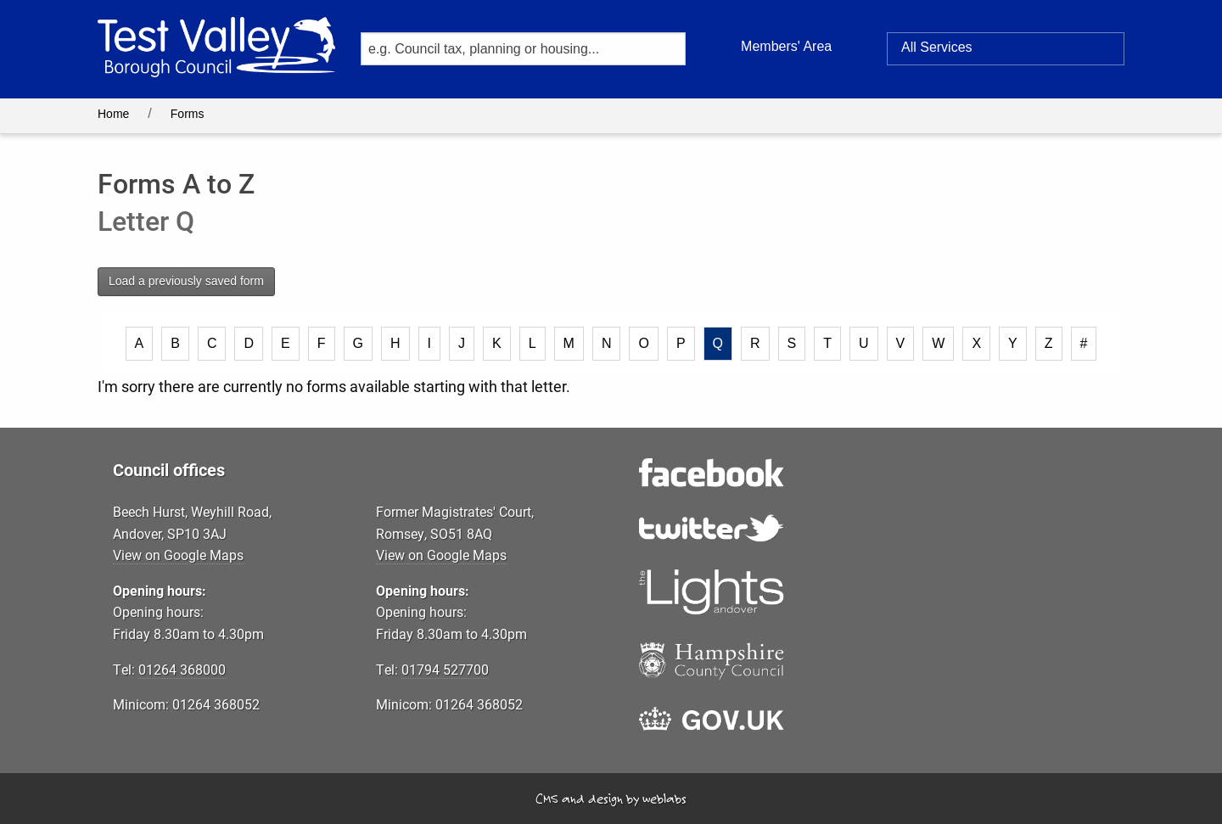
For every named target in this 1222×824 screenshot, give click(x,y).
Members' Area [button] (786, 46)
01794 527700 (445, 669)
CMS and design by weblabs (611, 798)
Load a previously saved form (186, 281)
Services (937, 47)
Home (113, 114)
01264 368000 (182, 669)
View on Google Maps (178, 554)
